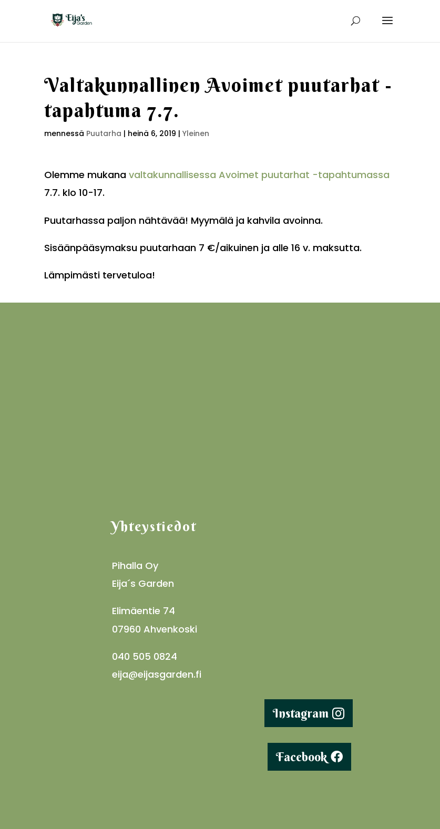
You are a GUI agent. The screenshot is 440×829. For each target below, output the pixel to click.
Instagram (301, 713)
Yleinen (195, 133)
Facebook (301, 756)
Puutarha (103, 133)
